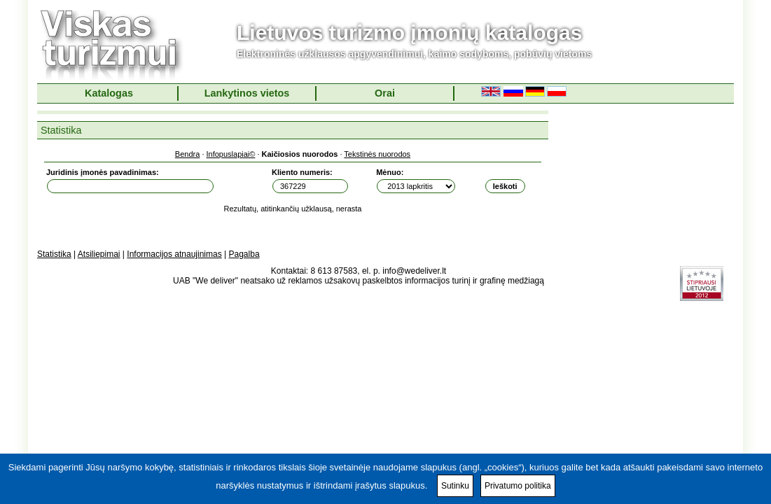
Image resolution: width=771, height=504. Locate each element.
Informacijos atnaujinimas (174, 254)
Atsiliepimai (99, 254)
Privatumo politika (518, 486)
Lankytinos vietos (247, 93)
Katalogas (109, 93)
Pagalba (244, 254)
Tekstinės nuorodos (377, 154)
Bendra (187, 154)
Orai (385, 93)
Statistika (54, 254)
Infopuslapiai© (231, 154)
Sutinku (455, 486)
